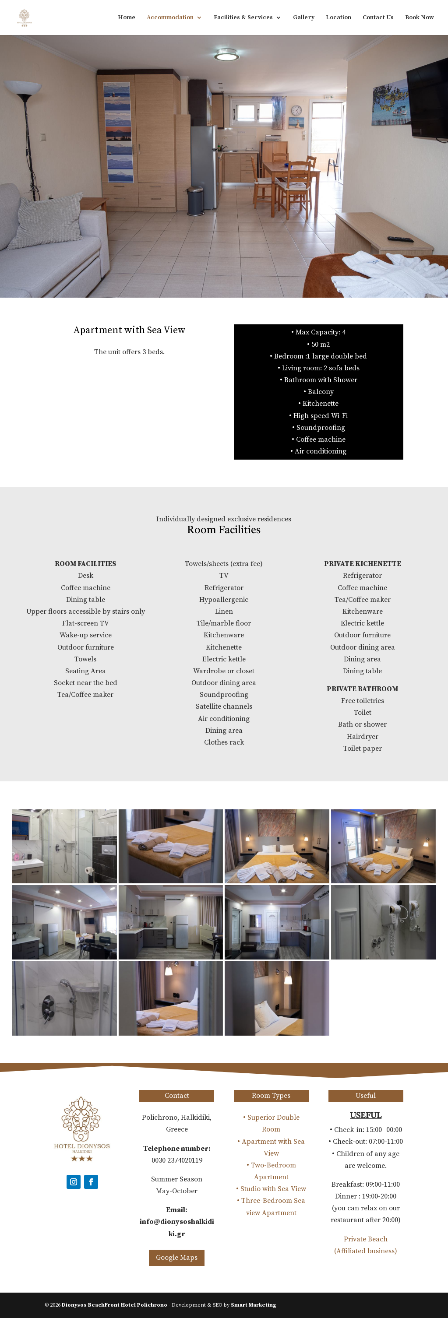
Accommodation (170, 17)
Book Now (419, 17)
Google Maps (177, 1257)
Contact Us (378, 17)
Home (126, 17)
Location (338, 17)
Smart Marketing (253, 1305)
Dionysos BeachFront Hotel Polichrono (114, 1305)
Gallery (303, 17)
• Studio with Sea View (271, 1188)
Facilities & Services (243, 17)
